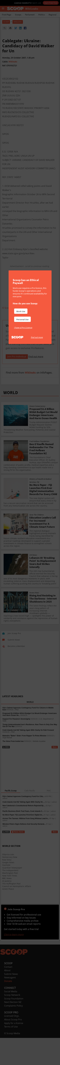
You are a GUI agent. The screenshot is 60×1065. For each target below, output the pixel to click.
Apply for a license (13, 1058)
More (55, 782)
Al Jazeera (6, 916)
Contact (8, 1002)
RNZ (17, 745)
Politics (41, 14)
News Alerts (18, 867)
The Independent (10, 905)
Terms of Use (11, 1061)
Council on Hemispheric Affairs (16, 921)
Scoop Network (12, 1030)
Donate (8, 1016)
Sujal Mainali (7, 773)
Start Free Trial (50, 2)
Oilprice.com (8, 889)
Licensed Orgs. (11, 1051)
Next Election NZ (12, 1037)
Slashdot (6, 900)
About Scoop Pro (13, 1054)
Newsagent (10, 1012)
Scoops (18, 14)
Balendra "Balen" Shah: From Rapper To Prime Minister (24, 771)
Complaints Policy (13, 1040)
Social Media (10, 1026)
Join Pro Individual (16, 391)
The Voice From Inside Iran (13, 776)
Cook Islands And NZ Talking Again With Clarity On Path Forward (28, 765)
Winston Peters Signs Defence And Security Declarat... (24, 859)
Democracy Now (9, 892)
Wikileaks (13, 61)
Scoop (6, 22)
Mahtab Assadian (39, 776)
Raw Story (6, 894)
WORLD (10, 427)
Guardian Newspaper (12, 902)
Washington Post (10, 908)
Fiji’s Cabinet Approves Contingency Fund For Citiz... (23, 831)
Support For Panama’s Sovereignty (16, 754)
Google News (8, 897)
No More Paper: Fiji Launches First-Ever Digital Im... (22, 850)
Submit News (11, 1009)
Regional (52, 14)
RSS (6, 782)
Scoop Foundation (13, 1033)
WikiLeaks (18, 22)
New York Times (9, 910)
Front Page (6, 14)
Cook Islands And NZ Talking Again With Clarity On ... (23, 837)
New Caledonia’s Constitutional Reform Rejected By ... (23, 841)
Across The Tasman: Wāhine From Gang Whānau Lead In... (25, 853)
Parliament (30, 14)
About (7, 1005)
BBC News (7, 913)
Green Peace (8, 923)
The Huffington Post (11, 918)
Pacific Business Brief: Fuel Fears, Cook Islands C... (23, 846)
